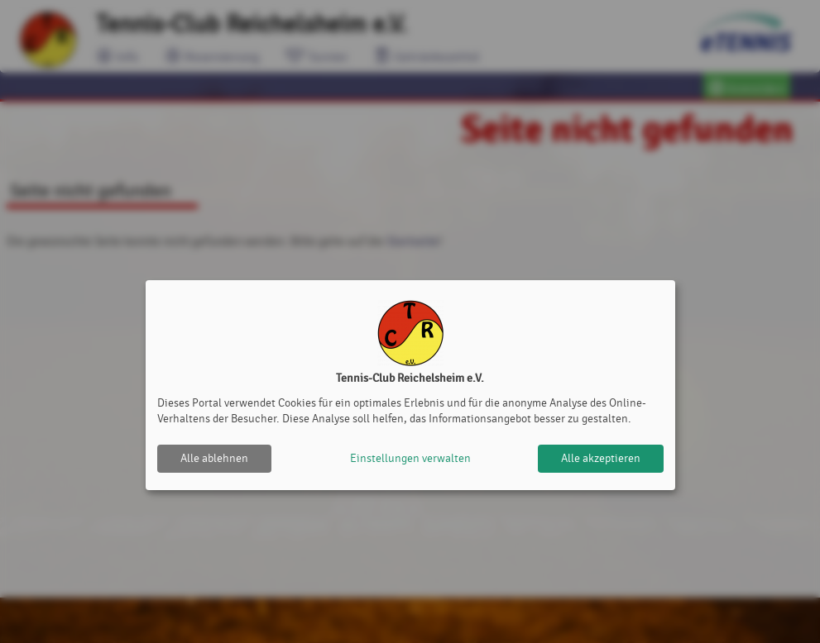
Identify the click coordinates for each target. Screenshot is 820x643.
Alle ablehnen (214, 458)
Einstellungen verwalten (410, 458)
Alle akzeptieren (600, 458)
